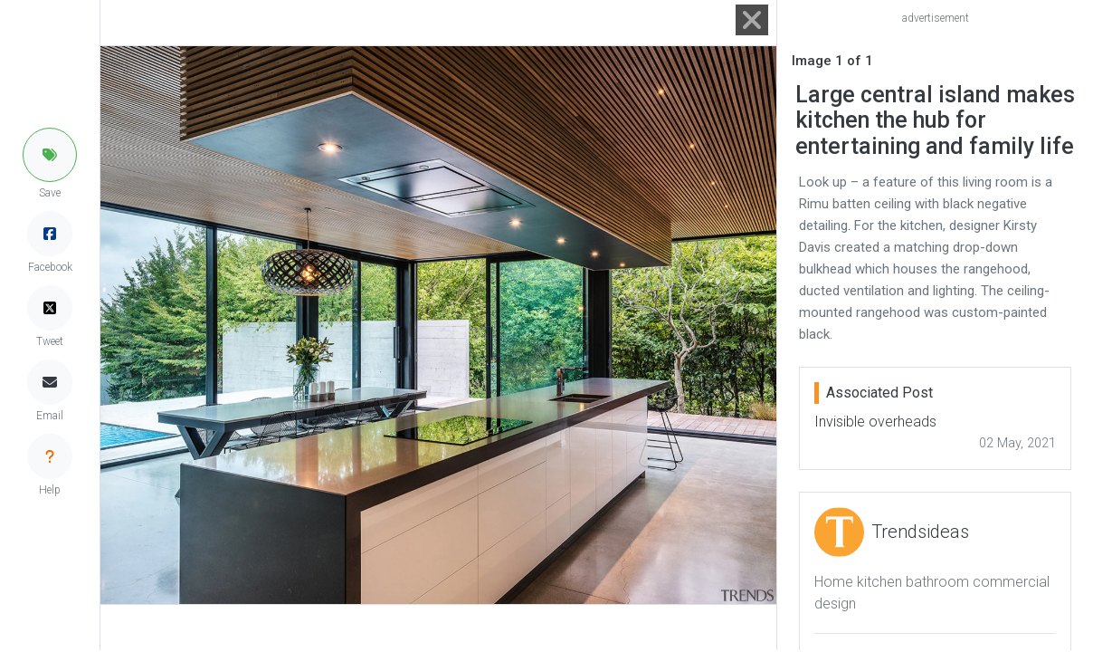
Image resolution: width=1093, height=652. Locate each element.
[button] (50, 155)
